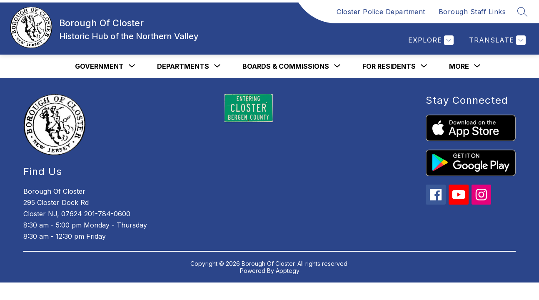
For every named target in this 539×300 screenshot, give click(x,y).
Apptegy (287, 270)
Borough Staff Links (472, 12)
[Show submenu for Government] (99, 66)
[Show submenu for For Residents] (389, 66)
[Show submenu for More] (459, 66)
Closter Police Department (381, 12)
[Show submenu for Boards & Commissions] (285, 66)
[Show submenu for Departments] (183, 66)
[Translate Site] (496, 40)
